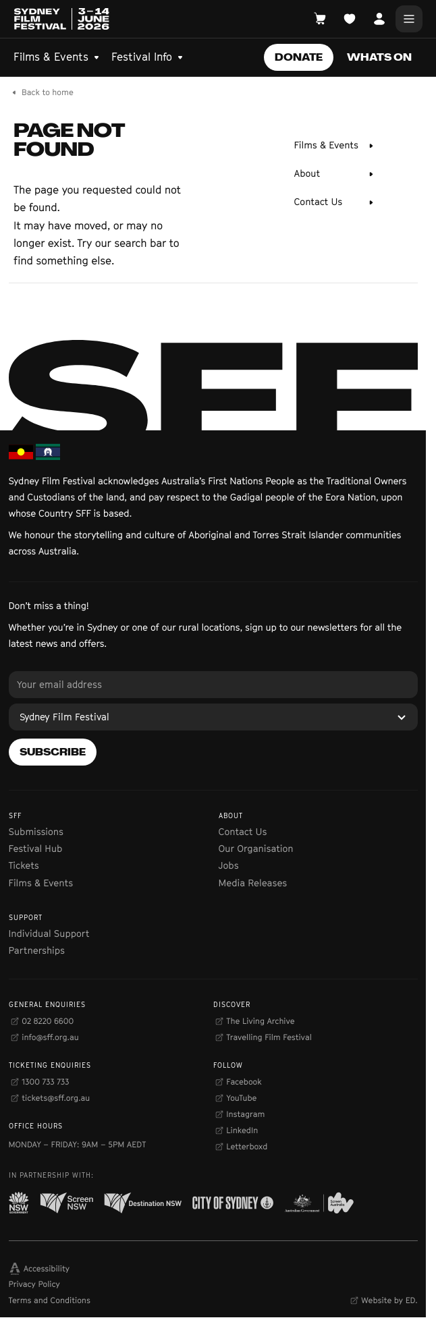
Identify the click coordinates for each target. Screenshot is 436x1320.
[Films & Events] (335, 145)
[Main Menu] (409, 18)
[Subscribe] (53, 752)
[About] (335, 174)
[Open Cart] (319, 18)
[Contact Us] (335, 202)
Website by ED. (389, 1300)
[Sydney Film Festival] (213, 717)
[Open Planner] (349, 18)
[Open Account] (379, 18)
